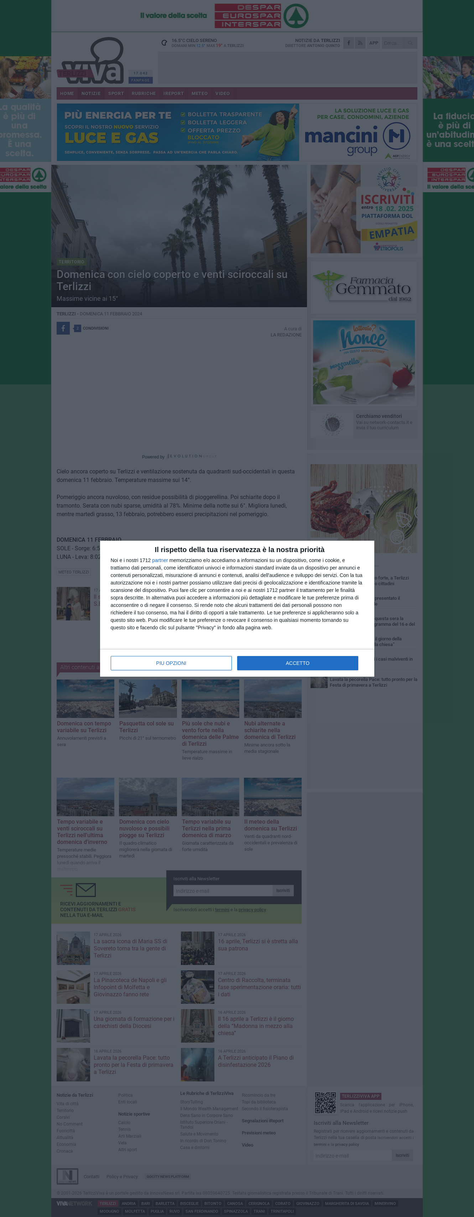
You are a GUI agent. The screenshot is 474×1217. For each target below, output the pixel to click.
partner (160, 560)
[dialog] (237, 609)
